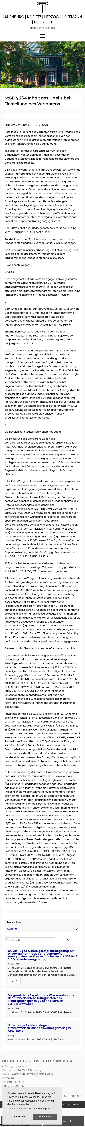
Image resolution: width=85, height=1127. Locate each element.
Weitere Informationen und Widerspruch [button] (29, 1108)
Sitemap (76, 1096)
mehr (14, 981)
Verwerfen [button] (19, 1116)
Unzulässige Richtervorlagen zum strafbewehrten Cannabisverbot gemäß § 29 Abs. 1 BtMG (40, 1028)
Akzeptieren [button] (44, 1116)
